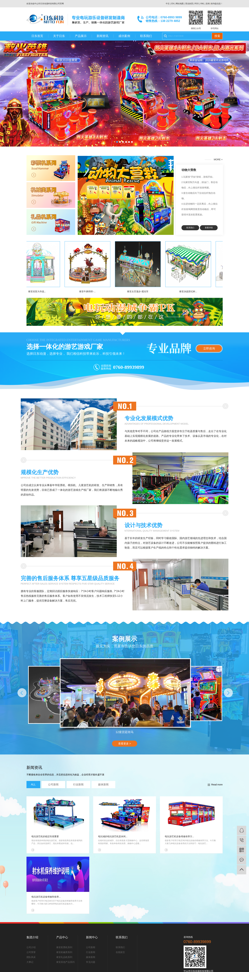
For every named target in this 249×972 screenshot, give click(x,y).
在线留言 (120, 952)
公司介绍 (31, 947)
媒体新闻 (90, 957)
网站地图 (180, 3)
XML (202, 3)
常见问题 (90, 962)
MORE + (214, 159)
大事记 (29, 962)
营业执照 (189, 3)
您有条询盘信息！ (214, 3)
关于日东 (59, 36)
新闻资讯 (102, 36)
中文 (168, 3)
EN (172, 3)
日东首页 (37, 36)
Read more (215, 784)
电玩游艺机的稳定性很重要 (45, 836)
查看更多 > (124, 743)
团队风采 (31, 957)
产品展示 (81, 36)
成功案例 (124, 36)
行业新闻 (90, 952)
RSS (197, 3)
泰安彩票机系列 (64, 947)
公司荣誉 (31, 952)
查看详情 (209, 228)
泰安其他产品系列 (65, 962)
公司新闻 (90, 947)
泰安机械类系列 (64, 952)
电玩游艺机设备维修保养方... (179, 836)
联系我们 (146, 36)
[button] (117, 142)
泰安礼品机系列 (64, 957)
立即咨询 (209, 348)
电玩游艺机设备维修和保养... (46, 896)
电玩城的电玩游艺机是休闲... (113, 836)
